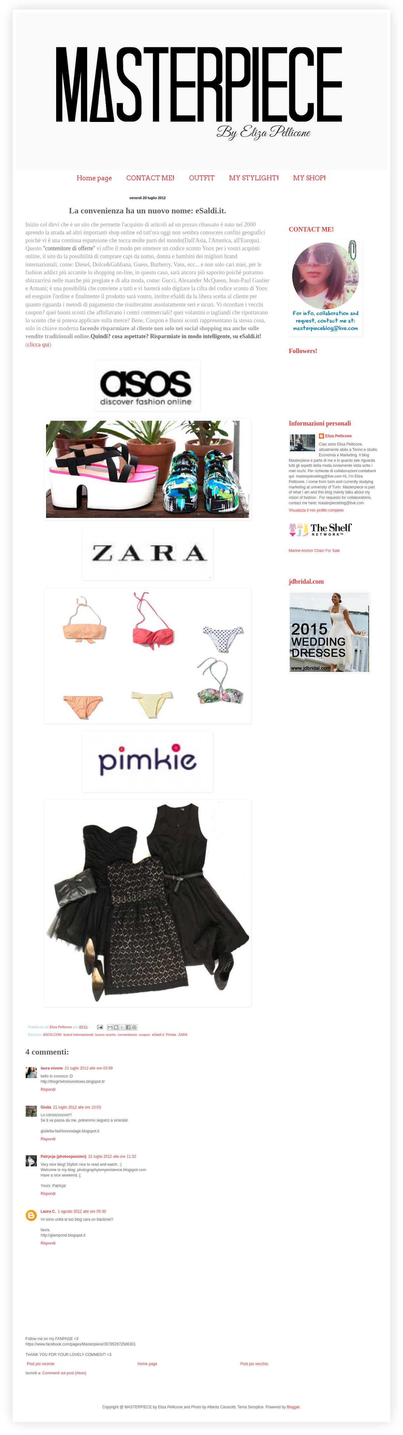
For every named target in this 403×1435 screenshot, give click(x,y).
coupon (144, 1034)
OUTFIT (202, 178)
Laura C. (48, 1211)
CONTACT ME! (150, 178)
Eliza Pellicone (338, 436)
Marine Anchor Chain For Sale (314, 550)
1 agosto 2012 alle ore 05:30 (82, 1211)
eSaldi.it (158, 1034)
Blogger (293, 1407)
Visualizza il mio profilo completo (316, 510)
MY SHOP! (309, 178)
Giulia (46, 1107)
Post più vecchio (254, 1364)
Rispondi (48, 1089)
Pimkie (171, 1034)
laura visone (52, 1068)
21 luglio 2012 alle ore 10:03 (77, 1107)
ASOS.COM (52, 1034)
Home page (94, 178)
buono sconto (105, 1034)
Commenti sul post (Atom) (64, 1373)
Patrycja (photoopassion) (63, 1156)
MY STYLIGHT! (254, 178)
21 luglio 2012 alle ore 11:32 (112, 1156)
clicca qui (38, 344)
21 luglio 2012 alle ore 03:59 (89, 1068)
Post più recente (41, 1364)
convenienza (127, 1034)
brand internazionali (78, 1034)
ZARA (183, 1034)
